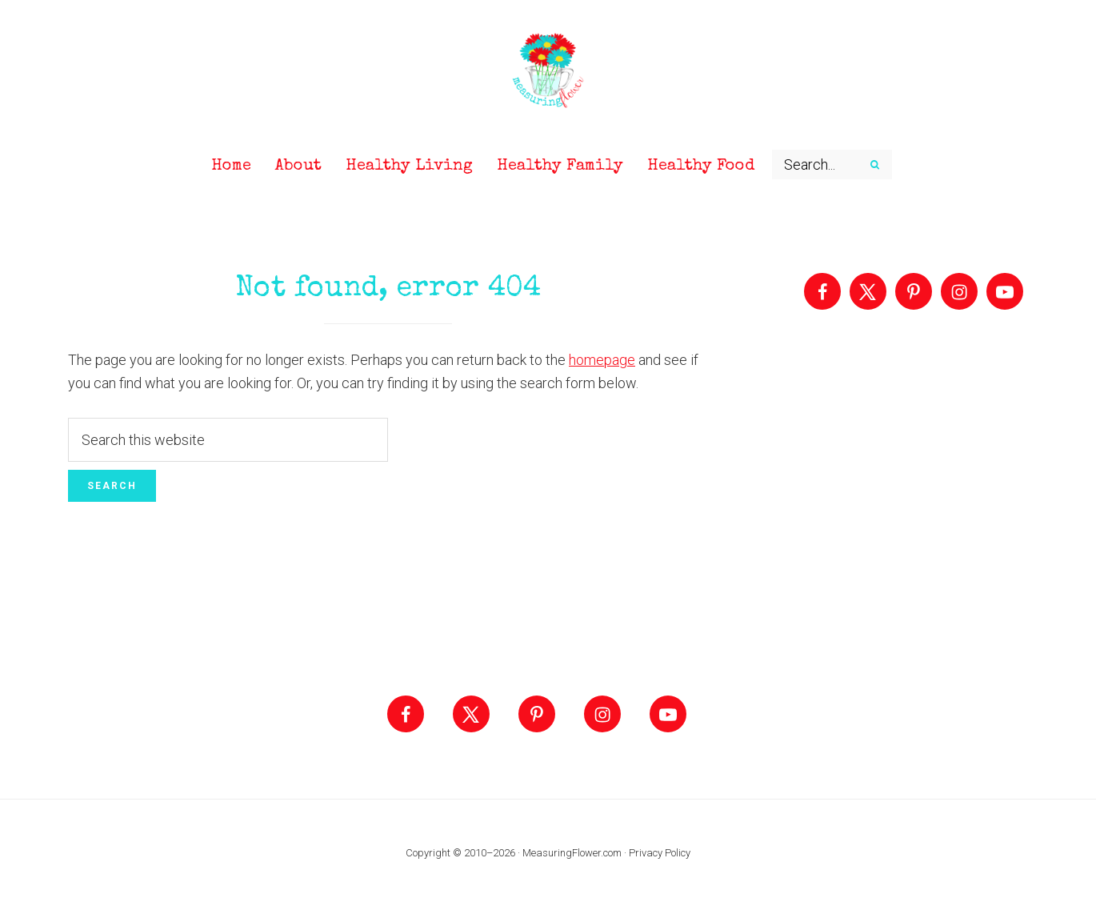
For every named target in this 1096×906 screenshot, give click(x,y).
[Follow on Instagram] (959, 291)
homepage (602, 359)
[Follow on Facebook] (822, 291)
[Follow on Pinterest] (913, 291)
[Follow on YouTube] (1004, 291)
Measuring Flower (548, 72)
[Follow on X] (868, 291)
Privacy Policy (659, 853)
